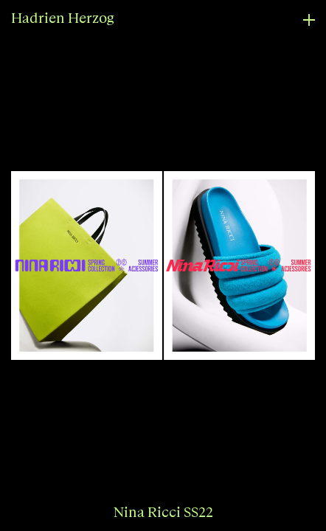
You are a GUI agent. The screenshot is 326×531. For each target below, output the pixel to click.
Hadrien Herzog (62, 18)
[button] (81, 265)
